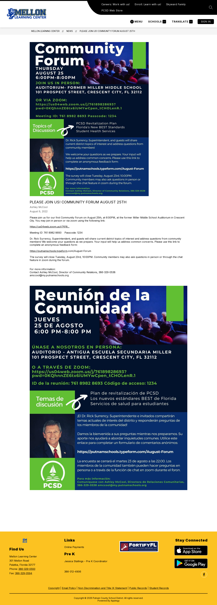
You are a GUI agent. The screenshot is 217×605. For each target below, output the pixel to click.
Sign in (206, 21)
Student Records (159, 588)
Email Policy (69, 588)
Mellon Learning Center (45, 31)
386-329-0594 (23, 573)
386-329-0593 (26, 568)
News (69, 31)
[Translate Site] (182, 22)
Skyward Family (176, 4)
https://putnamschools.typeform (48, 251)
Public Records (138, 588)
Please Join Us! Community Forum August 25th (107, 31)
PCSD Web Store (112, 10)
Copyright (54, 588)
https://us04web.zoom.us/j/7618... (49, 226)
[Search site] (211, 7)
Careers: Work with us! (115, 4)
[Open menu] (136, 22)
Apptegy (115, 600)
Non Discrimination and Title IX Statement (102, 588)
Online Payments (74, 547)
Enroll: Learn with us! (148, 4)
